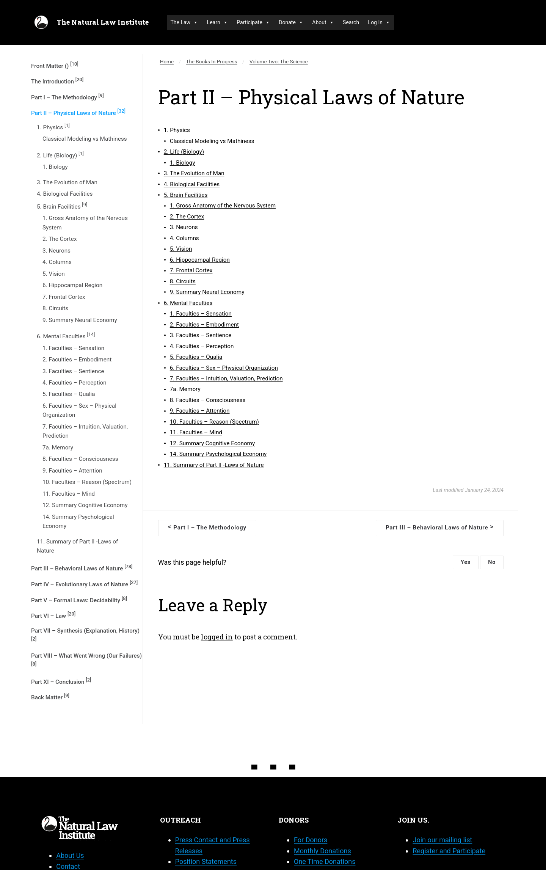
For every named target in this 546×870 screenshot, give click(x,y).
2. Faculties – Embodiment (76, 359)
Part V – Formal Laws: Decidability (79, 599)
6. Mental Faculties (66, 335)
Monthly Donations (322, 851)
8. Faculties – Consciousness (80, 458)
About (323, 22)
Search (351, 22)
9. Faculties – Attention (72, 470)
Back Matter (50, 697)
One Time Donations (324, 861)
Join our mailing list (442, 840)
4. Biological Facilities (65, 193)
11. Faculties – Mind (68, 493)
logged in (217, 636)
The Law (184, 22)
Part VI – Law (53, 615)
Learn (217, 22)
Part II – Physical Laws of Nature (78, 112)
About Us (70, 855)
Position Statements (206, 861)
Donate (291, 22)
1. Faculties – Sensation (73, 348)
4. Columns (57, 262)
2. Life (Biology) (60, 155)
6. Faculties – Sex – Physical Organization (79, 410)
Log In (379, 22)
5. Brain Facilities (62, 206)
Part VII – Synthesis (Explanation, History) (85, 634)
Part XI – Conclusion (61, 681)
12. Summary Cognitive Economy (85, 505)
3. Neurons (56, 250)
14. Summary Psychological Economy (78, 521)
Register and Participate (449, 851)
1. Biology (55, 166)
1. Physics (53, 126)
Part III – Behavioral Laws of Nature (82, 568)
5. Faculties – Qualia (68, 394)
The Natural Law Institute (102, 22)
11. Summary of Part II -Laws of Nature (77, 546)
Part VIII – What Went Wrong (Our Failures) (86, 659)
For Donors (310, 840)
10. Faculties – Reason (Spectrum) (87, 482)
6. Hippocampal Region (72, 285)
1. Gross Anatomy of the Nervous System (85, 223)
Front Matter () (54, 65)
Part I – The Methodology (67, 97)
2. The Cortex (59, 239)
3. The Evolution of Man (67, 182)
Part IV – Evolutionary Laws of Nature (84, 583)
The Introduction (57, 81)
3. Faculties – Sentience (73, 371)
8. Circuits (55, 308)
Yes (466, 562)
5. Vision (53, 273)
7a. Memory (57, 447)
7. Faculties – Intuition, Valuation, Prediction (85, 431)
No (492, 562)
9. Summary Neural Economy (79, 320)
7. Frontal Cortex (63, 297)
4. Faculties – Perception (74, 382)
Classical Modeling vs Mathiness (84, 138)
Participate (253, 22)
